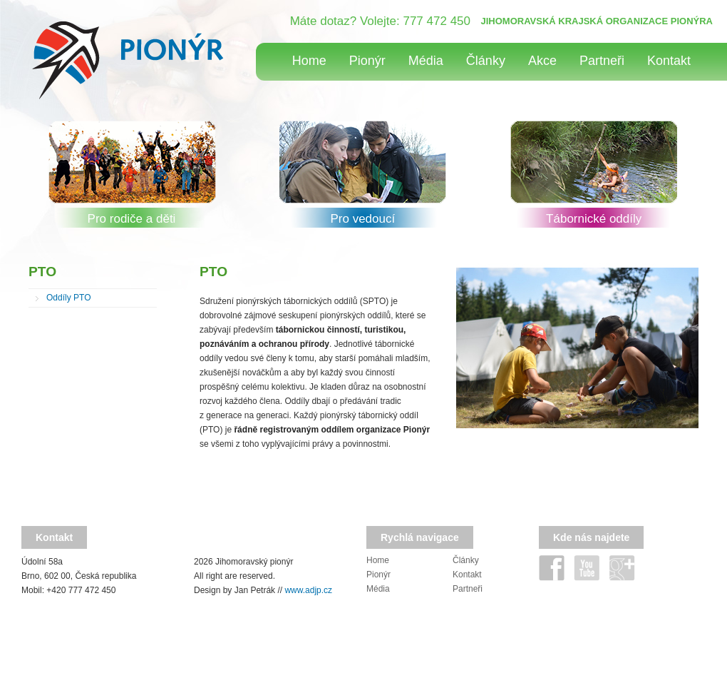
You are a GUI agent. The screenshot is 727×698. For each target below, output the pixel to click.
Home (309, 61)
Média (425, 61)
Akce (542, 61)
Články (485, 61)
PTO (42, 271)
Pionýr (367, 61)
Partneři (601, 61)
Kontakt (669, 61)
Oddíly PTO (68, 298)
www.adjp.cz (308, 590)
